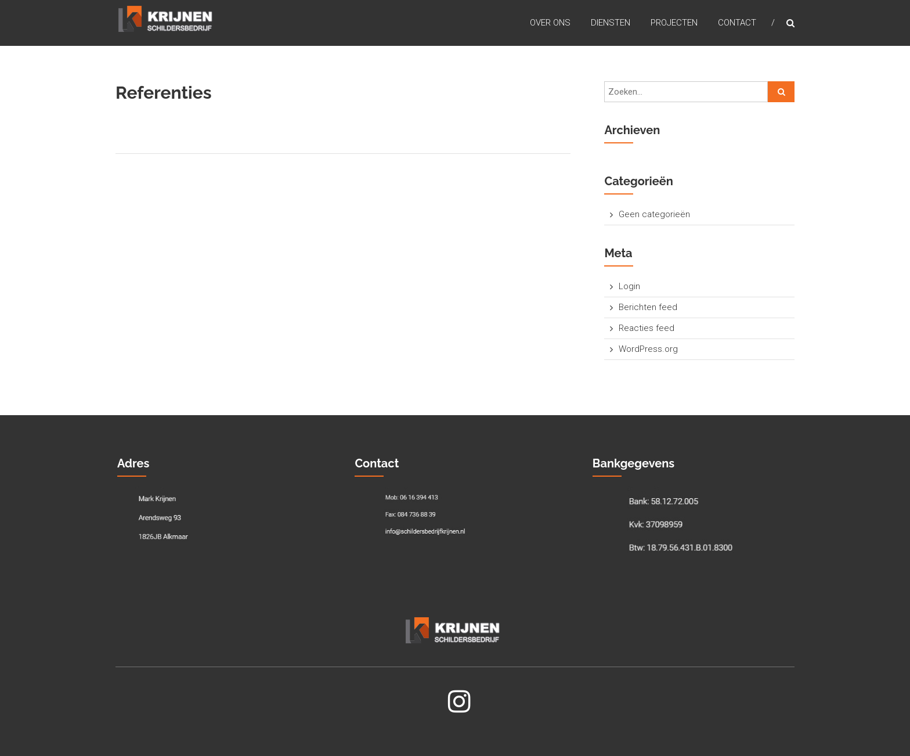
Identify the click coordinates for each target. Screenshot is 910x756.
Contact (737, 22)
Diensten (610, 22)
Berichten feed (648, 307)
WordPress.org (648, 349)
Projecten (674, 22)
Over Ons (550, 22)
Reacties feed (646, 328)
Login (629, 286)
